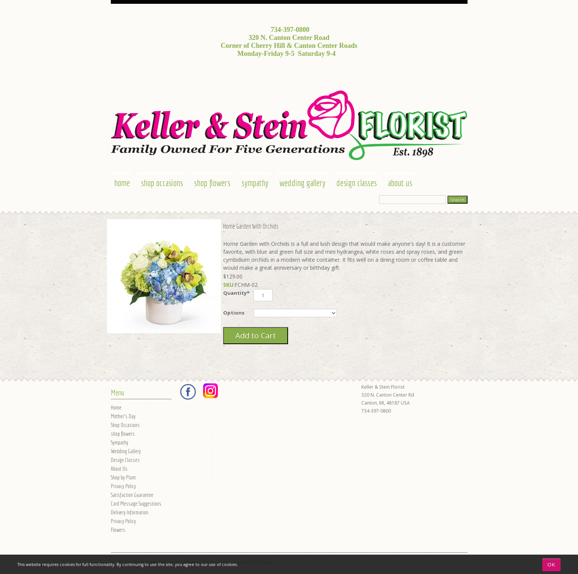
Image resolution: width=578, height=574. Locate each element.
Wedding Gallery (302, 182)
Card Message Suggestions (136, 503)
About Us (400, 182)
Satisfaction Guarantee (132, 495)
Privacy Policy (123, 486)
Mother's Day (123, 416)
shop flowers (212, 182)
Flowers (118, 530)
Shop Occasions (162, 182)
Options (233, 312)
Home (122, 182)
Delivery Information (129, 512)
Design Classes (356, 182)
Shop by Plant (123, 477)
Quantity (235, 292)
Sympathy (254, 182)
